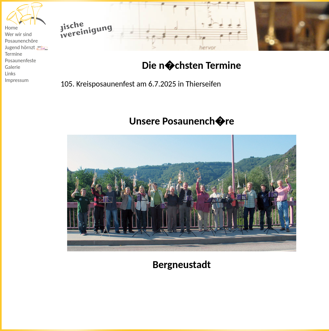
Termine (13, 54)
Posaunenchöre (21, 41)
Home (11, 28)
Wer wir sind (18, 34)
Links (10, 73)
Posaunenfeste (20, 60)
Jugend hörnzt (26, 47)
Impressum (16, 80)
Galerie (12, 67)
